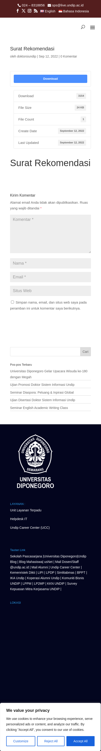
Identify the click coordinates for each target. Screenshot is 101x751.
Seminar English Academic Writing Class (39, 408)
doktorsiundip (26, 56)
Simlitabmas (65, 572)
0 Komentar (68, 56)
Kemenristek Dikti (22, 572)
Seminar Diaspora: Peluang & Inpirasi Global (42, 392)
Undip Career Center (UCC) (30, 527)
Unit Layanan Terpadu (25, 510)
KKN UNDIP (55, 583)
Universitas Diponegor (59, 556)
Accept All (80, 741)
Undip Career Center (65, 567)
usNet (48, 562)
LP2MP (39, 583)
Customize (20, 741)
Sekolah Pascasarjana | (27, 556)
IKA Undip (17, 578)
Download (50, 78)
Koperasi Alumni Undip (43, 578)
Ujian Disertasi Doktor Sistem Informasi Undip (42, 400)
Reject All (50, 741)
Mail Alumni (40, 567)
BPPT (81, 572)
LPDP (50, 572)
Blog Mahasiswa (31, 562)
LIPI (40, 572)
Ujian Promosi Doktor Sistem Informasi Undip (42, 384)
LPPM (27, 583)
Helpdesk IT (18, 519)
